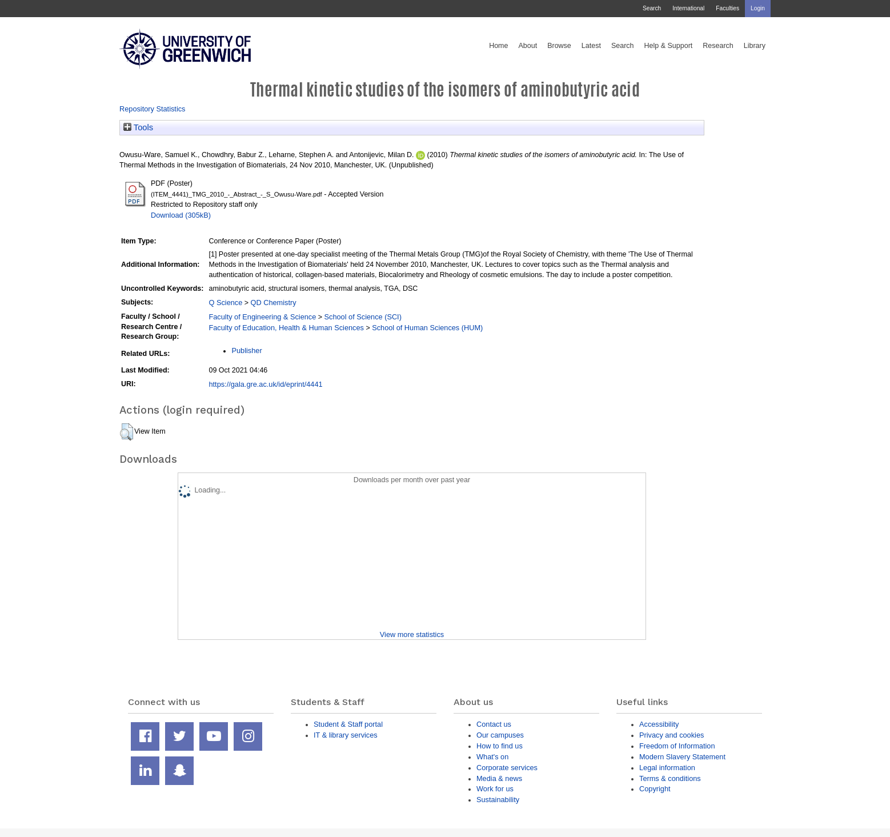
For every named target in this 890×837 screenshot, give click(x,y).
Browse (559, 46)
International (688, 8)
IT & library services (346, 735)
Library (754, 46)
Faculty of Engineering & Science (262, 317)
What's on (492, 756)
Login (758, 8)
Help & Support (668, 46)
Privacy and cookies (671, 735)
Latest (591, 46)
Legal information (667, 767)
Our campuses (500, 735)
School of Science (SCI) (363, 317)
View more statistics (412, 634)
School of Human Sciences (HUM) (427, 327)
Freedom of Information (677, 746)
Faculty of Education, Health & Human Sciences (286, 327)
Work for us (495, 788)
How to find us (499, 746)
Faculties (727, 8)
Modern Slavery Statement (682, 756)
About (527, 46)
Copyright (655, 788)
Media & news (499, 778)
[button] (126, 431)
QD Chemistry (273, 302)
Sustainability (497, 799)
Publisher (246, 350)
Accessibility (659, 724)
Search (652, 8)
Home (498, 46)
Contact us (493, 724)
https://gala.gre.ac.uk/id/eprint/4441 (265, 384)
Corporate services (507, 767)
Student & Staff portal (348, 724)
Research (718, 46)
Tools (138, 127)
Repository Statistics (152, 109)
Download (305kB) (181, 215)
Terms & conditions (670, 778)
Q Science (225, 302)
